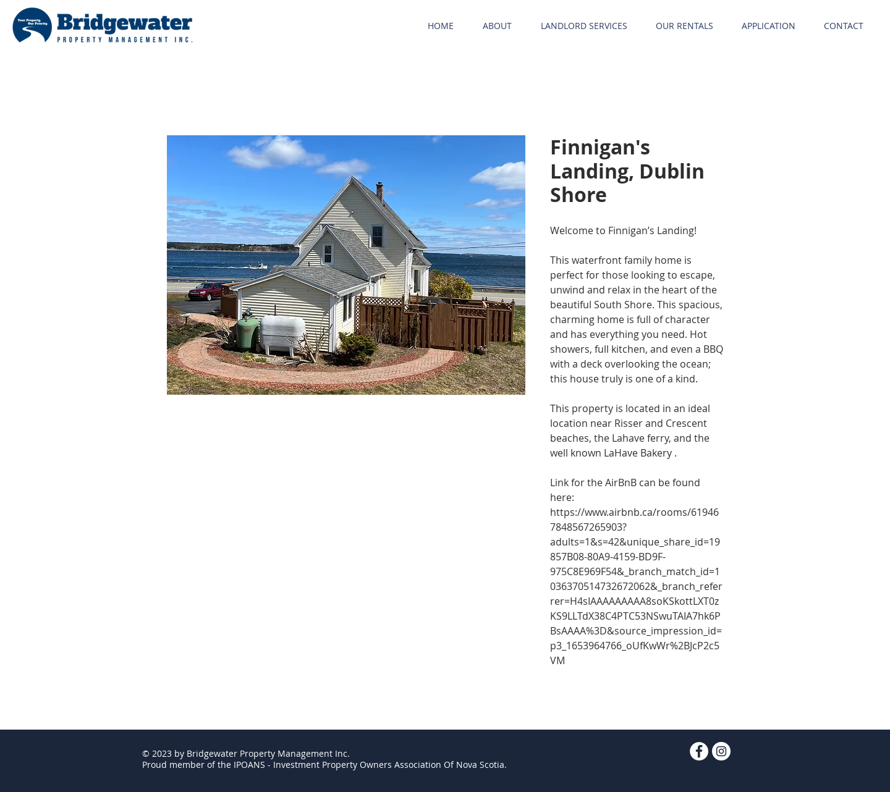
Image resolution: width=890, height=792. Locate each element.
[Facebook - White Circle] (699, 751)
